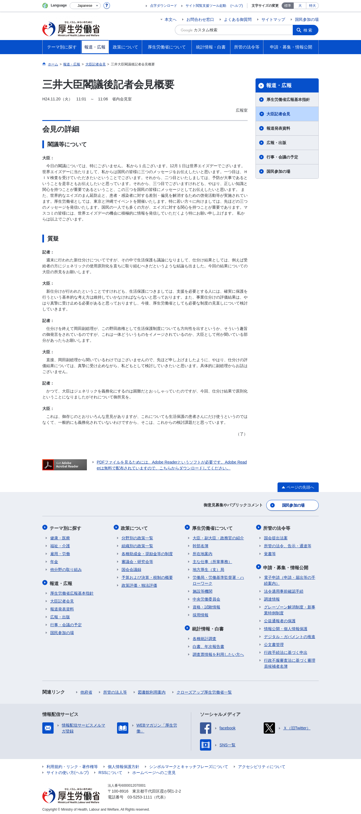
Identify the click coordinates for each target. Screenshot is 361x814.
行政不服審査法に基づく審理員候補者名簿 (289, 660)
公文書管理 (274, 641)
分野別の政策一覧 (137, 536)
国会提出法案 (276, 536)
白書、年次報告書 (208, 643)
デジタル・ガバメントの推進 (289, 634)
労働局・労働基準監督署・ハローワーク (218, 578)
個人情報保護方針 (123, 764)
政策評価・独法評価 (139, 583)
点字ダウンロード (163, 6)
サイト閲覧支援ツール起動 (206, 6)
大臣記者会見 (278, 114)
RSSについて (110, 769)
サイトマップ (273, 19)
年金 (54, 560)
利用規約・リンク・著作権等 (72, 764)
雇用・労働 (60, 552)
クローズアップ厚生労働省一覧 (204, 689)
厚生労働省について (213, 526)
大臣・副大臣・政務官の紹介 (218, 536)
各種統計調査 (204, 636)
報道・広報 (279, 85)
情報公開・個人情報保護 (285, 626)
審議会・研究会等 (137, 560)
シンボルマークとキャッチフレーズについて (188, 764)
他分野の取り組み (66, 568)
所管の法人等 (115, 689)
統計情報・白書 (208, 626)
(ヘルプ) (236, 6)
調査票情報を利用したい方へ (218, 651)
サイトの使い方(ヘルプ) (68, 769)
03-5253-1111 (139, 794)
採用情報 (200, 613)
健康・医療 (60, 536)
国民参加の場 (307, 19)
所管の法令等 (277, 526)
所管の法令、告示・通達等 (287, 544)
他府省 (86, 689)
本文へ (171, 19)
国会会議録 (131, 568)
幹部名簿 (200, 544)
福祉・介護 (60, 544)
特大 (312, 6)
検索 (308, 30)
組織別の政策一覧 (137, 544)
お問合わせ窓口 (200, 19)
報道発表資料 (278, 128)
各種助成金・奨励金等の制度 (147, 552)
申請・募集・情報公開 (286, 565)
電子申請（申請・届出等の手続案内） (289, 577)
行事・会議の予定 (282, 157)
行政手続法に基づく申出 (285, 649)
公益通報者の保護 (280, 618)
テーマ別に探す (66, 526)
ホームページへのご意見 (154, 769)
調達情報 (272, 596)
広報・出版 (276, 142)
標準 (287, 6)
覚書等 (270, 552)
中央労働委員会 (206, 597)
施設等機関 (202, 589)
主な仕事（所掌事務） (212, 560)
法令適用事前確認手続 (283, 588)
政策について (135, 526)
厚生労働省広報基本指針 (288, 99)
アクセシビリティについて (261, 764)
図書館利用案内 (152, 689)
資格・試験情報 (206, 605)
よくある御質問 (238, 19)
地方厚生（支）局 (208, 568)
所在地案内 (202, 552)
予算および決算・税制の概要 (147, 575)
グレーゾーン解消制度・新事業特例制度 (289, 607)
